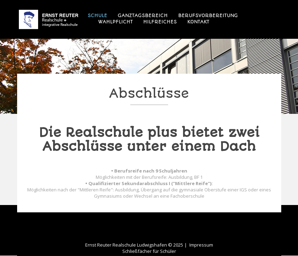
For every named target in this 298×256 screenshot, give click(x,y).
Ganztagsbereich (143, 15)
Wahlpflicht (115, 21)
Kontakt (198, 21)
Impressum (201, 245)
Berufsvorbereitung (208, 15)
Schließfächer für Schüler (149, 251)
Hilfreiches (160, 21)
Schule (97, 15)
